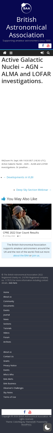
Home (6, 292)
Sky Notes (8, 392)
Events (6, 310)
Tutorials (7, 328)
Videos (6, 332)
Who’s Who (8, 374)
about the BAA (21, 255)
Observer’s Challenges (13, 388)
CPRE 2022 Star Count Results (21, 232)
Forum (6, 337)
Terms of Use (9, 397)
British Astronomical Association (26, 27)
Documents (8, 305)
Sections (7, 323)
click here (13, 283)
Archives (7, 341)
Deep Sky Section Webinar (33, 189)
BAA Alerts (8, 379)
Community (8, 301)
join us (35, 255)
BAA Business (9, 383)
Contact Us (8, 356)
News (6, 319)
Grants (6, 361)
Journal (6, 314)
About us (7, 296)
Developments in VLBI (18, 177)
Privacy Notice (10, 365)
